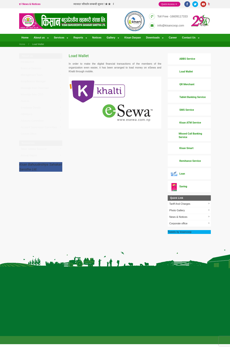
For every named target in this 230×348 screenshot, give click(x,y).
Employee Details (31, 107)
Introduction (27, 61)
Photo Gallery (177, 210)
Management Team (32, 75)
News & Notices (178, 217)
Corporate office (178, 223)
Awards (25, 101)
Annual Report (29, 155)
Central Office (28, 133)
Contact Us (189, 37)
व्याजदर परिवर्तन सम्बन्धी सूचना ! (90, 4)
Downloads (153, 37)
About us (40, 37)
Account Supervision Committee (39, 127)
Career (173, 37)
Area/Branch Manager (33, 81)
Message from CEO (32, 94)
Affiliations (26, 114)
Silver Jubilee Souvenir (34, 149)
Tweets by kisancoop (180, 232)
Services (59, 37)
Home (24, 37)
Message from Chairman (35, 88)
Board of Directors (31, 68)
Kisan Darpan (132, 37)
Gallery (111, 37)
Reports (78, 37)
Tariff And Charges (179, 203)
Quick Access (169, 4)
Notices (96, 37)
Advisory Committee (32, 120)
